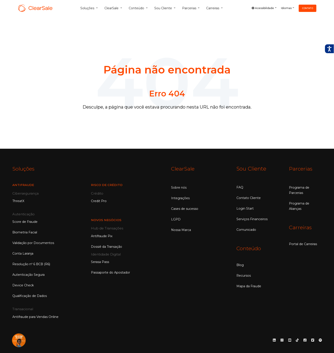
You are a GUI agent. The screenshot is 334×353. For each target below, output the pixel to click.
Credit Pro (99, 201)
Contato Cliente (248, 198)
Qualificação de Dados (29, 296)
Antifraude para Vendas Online (35, 317)
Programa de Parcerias (299, 190)
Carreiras (300, 227)
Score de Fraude (25, 221)
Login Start (245, 208)
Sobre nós (179, 187)
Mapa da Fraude (248, 286)
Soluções (23, 168)
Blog (240, 265)
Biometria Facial (24, 232)
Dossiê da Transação (106, 246)
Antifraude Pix (101, 236)
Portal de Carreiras (303, 244)
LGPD (176, 219)
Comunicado (246, 230)
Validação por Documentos (33, 243)
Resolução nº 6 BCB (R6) (31, 264)
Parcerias (301, 168)
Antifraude (23, 185)
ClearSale (183, 168)
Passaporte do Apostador (110, 272)
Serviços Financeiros (252, 219)
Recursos (243, 275)
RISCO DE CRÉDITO (107, 185)
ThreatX (18, 201)
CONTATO (307, 8)
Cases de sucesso (184, 208)
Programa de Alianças (299, 205)
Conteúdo (249, 248)
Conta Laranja (22, 253)
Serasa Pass (100, 262)
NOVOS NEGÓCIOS (106, 220)
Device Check (23, 285)
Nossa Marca (181, 230)
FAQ (239, 187)
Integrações (180, 198)
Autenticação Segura (28, 274)
